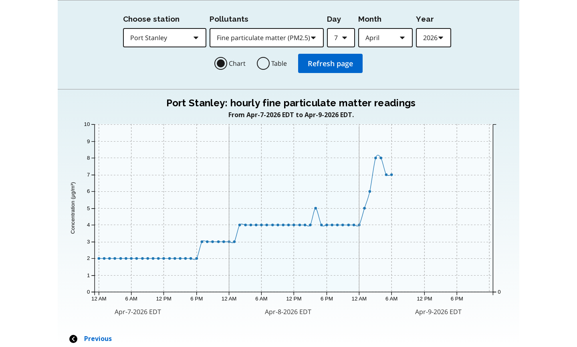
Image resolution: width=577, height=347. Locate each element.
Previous (90, 339)
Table (279, 63)
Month (369, 18)
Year (425, 18)
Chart (237, 63)
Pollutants (229, 18)
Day (334, 18)
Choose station (151, 18)
